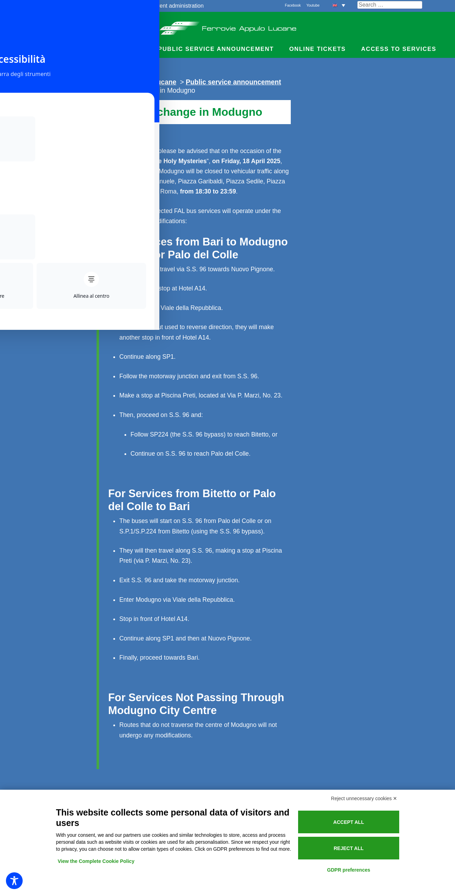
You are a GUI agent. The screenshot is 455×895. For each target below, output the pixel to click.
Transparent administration (170, 6)
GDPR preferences (348, 870)
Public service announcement (216, 49)
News (133, 49)
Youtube (313, 5)
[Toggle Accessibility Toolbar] (14, 881)
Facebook (293, 5)
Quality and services (101, 6)
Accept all (348, 822)
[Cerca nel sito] (389, 5)
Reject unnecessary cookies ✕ (364, 798)
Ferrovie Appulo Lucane (227, 26)
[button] (339, 5)
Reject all (349, 848)
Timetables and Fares (59, 49)
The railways (49, 6)
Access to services (399, 49)
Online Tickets (317, 49)
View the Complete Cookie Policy (96, 861)
